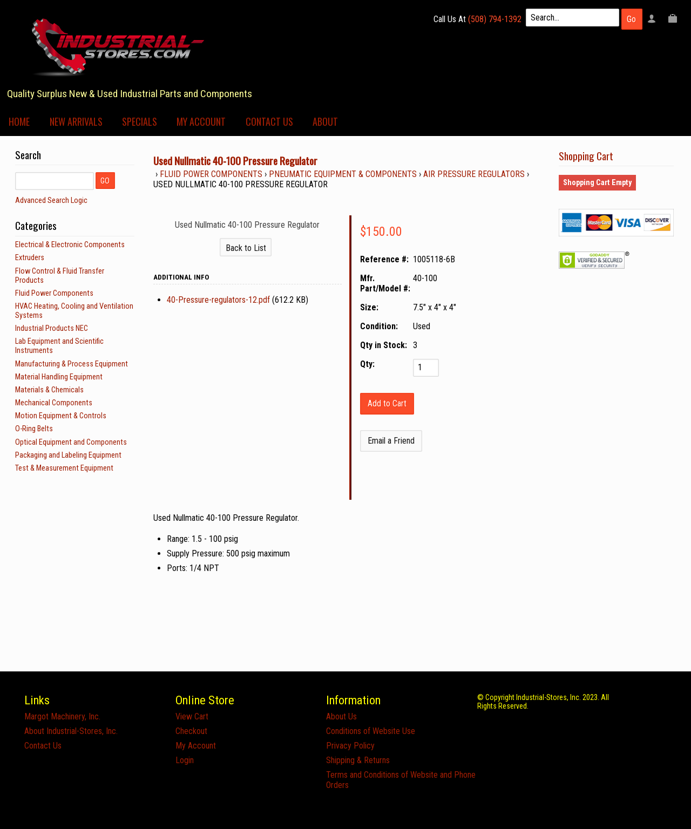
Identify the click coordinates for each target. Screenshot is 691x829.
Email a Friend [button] (391, 441)
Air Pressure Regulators (474, 174)
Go (631, 19)
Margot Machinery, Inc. (62, 716)
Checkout (191, 731)
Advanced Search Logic (51, 200)
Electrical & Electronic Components (70, 244)
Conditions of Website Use (370, 731)
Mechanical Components (53, 402)
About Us (341, 716)
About (325, 121)
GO (105, 181)
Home (19, 121)
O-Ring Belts (34, 428)
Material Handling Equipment (59, 377)
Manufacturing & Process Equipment (71, 364)
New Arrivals (76, 121)
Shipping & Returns (358, 760)
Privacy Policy (350, 745)
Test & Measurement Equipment (64, 468)
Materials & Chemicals (49, 390)
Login (184, 760)
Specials (139, 121)
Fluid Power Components (211, 174)
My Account (201, 121)
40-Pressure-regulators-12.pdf (218, 300)
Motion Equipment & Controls (60, 415)
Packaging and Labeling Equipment (68, 455)
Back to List (246, 248)
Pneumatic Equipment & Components (343, 174)
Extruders (29, 257)
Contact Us (269, 121)
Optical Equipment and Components (71, 442)
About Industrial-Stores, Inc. (71, 731)
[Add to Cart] (387, 403)
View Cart (191, 716)
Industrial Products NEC (51, 328)
